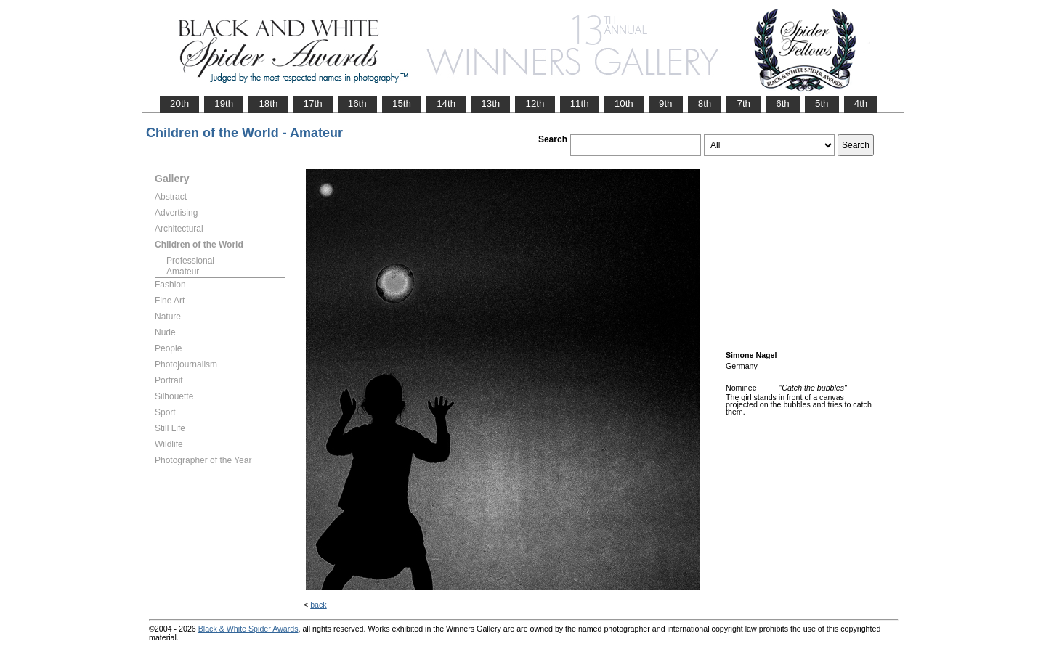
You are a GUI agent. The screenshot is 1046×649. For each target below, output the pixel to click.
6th (783, 103)
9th (666, 103)
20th (179, 103)
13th (490, 103)
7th (743, 103)
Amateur (182, 271)
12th (534, 103)
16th (357, 103)
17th (313, 103)
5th (822, 103)
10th (624, 103)
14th (446, 103)
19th (223, 103)
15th (401, 103)
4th (861, 103)
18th (268, 103)
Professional (190, 261)
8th (705, 103)
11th (579, 103)
